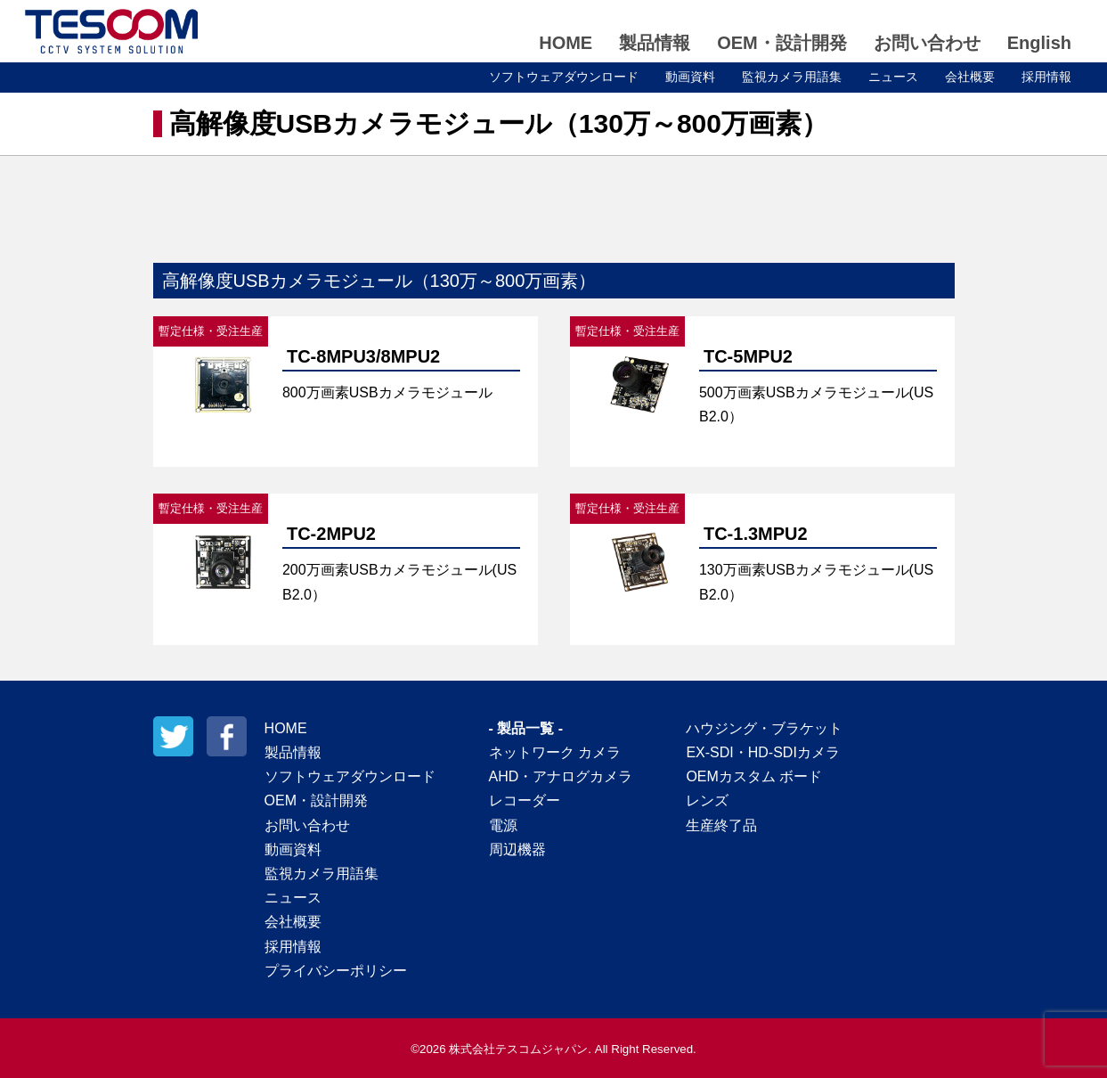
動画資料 (690, 76)
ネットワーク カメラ (555, 752)
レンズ (707, 800)
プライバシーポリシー (336, 970)
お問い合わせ (927, 43)
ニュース (893, 76)
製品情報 (654, 43)
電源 (503, 825)
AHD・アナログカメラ (561, 776)
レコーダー (524, 800)
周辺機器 (517, 849)
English (1039, 43)
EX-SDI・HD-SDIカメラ (762, 752)
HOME (565, 43)
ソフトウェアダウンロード (564, 76)
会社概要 (970, 76)
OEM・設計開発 (782, 43)
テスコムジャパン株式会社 (111, 31)
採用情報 (1046, 76)
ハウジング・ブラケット (764, 728)
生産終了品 (721, 825)
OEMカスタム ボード (754, 776)
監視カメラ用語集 (792, 76)
